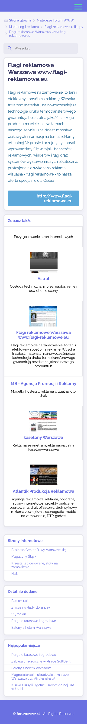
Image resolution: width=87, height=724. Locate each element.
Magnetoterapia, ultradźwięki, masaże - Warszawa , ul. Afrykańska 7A (41, 676)
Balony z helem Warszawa (31, 627)
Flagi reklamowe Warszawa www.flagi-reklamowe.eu (38, 33)
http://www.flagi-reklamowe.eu (55, 198)
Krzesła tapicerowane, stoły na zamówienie (34, 565)
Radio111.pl (19, 601)
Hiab (14, 574)
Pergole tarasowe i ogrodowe (33, 621)
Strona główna (20, 20)
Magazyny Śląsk (23, 556)
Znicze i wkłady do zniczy (30, 607)
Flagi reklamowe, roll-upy (64, 27)
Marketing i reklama (24, 27)
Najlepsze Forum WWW (55, 20)
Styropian (18, 614)
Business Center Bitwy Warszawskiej (38, 550)
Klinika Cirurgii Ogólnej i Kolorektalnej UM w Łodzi (42, 687)
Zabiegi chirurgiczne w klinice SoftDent (41, 661)
